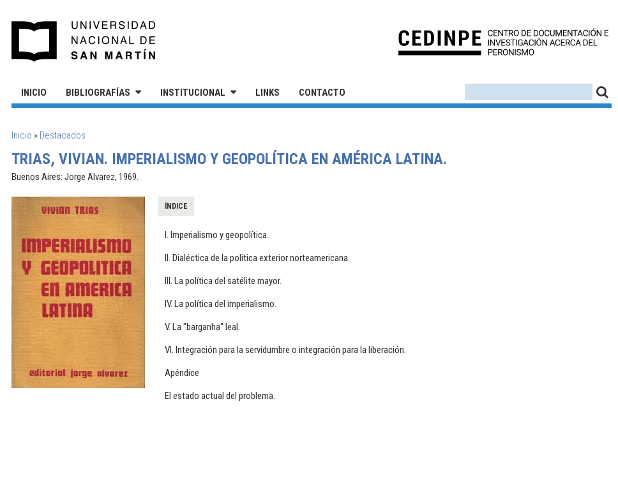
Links (267, 92)
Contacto (322, 92)
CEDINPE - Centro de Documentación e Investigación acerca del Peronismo (503, 42)
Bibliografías (98, 92)
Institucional (192, 92)
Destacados (63, 135)
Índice (176, 206)
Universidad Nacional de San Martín (83, 41)
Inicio (34, 92)
